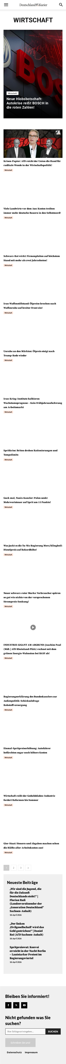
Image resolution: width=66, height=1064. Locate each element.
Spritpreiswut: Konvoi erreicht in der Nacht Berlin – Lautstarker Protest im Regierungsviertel (28, 952)
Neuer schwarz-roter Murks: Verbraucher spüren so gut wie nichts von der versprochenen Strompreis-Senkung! (32, 597)
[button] (6, 5)
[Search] (53, 1031)
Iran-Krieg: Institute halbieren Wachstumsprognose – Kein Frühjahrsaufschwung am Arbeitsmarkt (33, 403)
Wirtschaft (12, 93)
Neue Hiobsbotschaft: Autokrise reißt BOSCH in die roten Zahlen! (27, 103)
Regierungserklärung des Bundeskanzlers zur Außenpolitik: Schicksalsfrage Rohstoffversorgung (30, 701)
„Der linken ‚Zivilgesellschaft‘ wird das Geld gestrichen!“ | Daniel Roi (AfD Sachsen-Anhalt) (27, 929)
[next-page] (28, 868)
